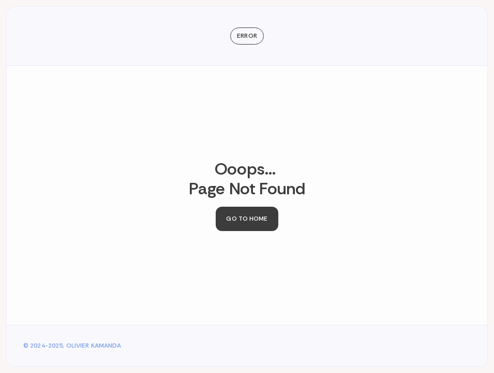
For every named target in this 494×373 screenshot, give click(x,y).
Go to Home (246, 218)
